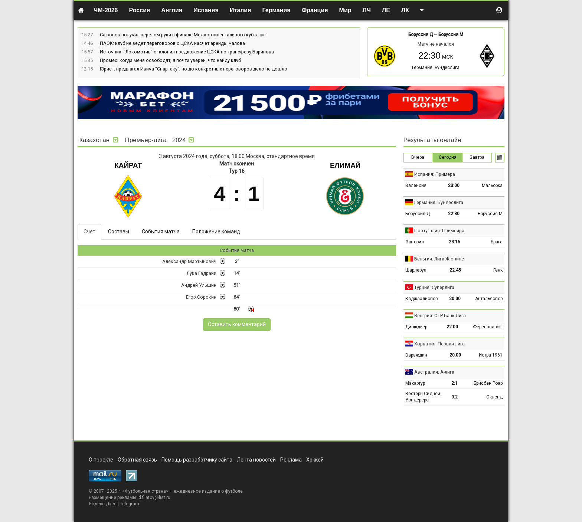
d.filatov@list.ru (154, 497)
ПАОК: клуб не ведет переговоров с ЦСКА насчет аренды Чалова (172, 43)
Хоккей (315, 460)
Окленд (494, 397)
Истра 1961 (491, 355)
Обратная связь (137, 460)
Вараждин (416, 355)
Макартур (415, 383)
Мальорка (492, 185)
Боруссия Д (420, 34)
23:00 (454, 185)
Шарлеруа (415, 270)
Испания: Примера (434, 174)
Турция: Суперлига (434, 287)
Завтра (477, 157)
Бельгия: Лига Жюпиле (439, 259)
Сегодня (448, 157)
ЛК (405, 10)
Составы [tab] (118, 231)
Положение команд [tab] (216, 231)
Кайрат (128, 165)
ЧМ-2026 (106, 10)
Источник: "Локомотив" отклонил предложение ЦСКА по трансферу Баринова (187, 52)
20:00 (455, 298)
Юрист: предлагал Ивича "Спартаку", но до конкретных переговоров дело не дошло (193, 69)
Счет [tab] (89, 231)
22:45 (455, 270)
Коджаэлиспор (421, 298)
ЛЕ (386, 10)
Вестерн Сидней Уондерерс (422, 397)
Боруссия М (450, 34)
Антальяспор (489, 298)
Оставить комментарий (237, 324)
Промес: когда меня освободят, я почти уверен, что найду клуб (170, 60)
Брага (497, 241)
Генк (498, 270)
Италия (240, 10)
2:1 (454, 383)
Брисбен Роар (488, 383)
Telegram (129, 503)
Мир (345, 10)
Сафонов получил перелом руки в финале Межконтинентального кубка (180, 34)
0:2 (454, 397)
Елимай (345, 165)
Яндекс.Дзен (103, 503)
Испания (206, 10)
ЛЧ (367, 10)
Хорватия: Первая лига (439, 344)
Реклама (291, 460)
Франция (315, 10)
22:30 (454, 213)
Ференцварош (488, 326)
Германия (276, 10)
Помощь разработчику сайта (196, 460)
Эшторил (414, 241)
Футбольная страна (145, 491)
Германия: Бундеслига (436, 67)
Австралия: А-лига (434, 372)
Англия (171, 10)
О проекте (101, 460)
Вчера (417, 157)
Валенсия (415, 185)
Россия (139, 10)
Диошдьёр (416, 326)
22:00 (452, 326)
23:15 (454, 241)
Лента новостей (256, 460)
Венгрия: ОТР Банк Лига (440, 315)
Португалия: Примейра (439, 230)
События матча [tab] (161, 231)
